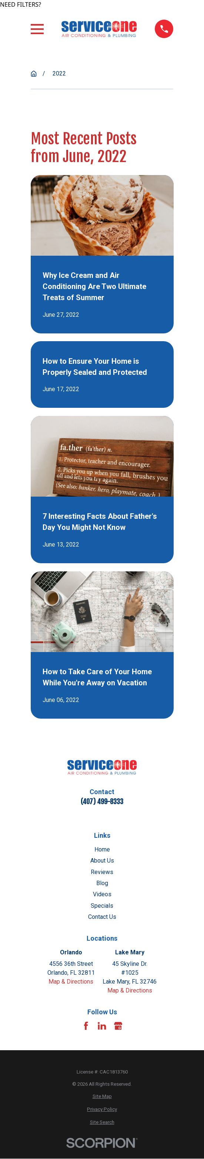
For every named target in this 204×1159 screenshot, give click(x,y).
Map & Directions (71, 981)
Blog (102, 883)
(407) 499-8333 (102, 801)
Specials (102, 905)
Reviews (102, 872)
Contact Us (102, 916)
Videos (102, 894)
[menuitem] (102, 1096)
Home (102, 849)
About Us (102, 860)
